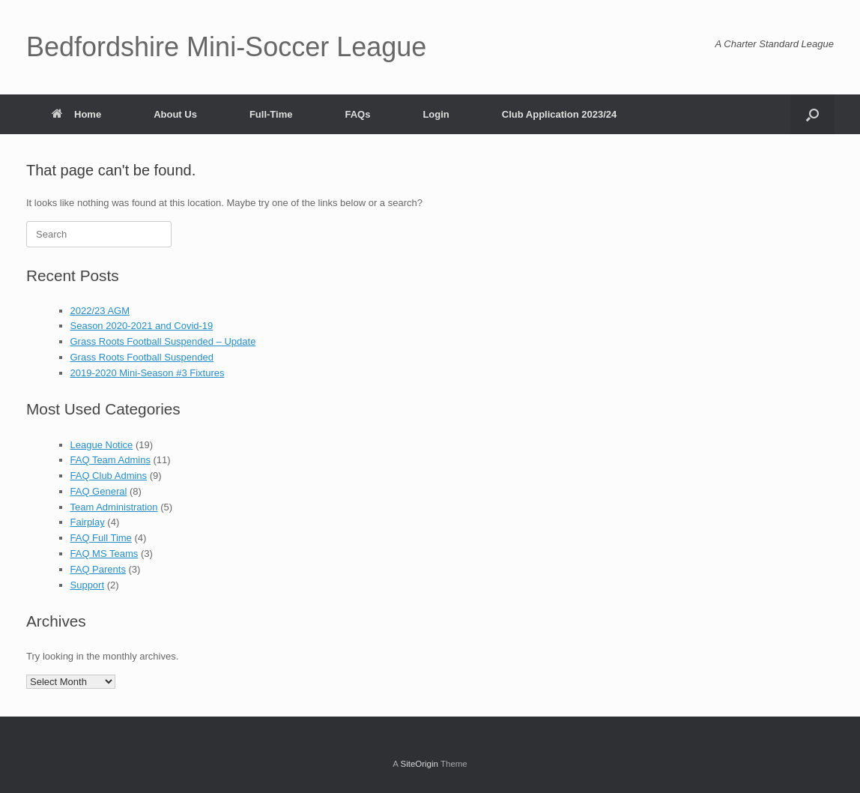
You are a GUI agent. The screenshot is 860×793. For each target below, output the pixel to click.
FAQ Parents (98, 569)
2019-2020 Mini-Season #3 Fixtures (147, 373)
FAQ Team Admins (110, 459)
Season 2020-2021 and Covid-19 (142, 325)
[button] (812, 114)
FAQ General (98, 491)
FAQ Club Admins (109, 475)
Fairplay (87, 522)
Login (436, 114)
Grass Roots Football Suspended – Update (163, 341)
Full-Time (271, 114)
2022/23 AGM (100, 310)
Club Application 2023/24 (559, 114)
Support (87, 585)
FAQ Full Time (101, 537)
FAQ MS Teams (104, 553)
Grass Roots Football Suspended (142, 357)
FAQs (357, 114)
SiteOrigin (419, 763)
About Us (175, 114)
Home (76, 114)
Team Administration (114, 507)
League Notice (101, 444)
